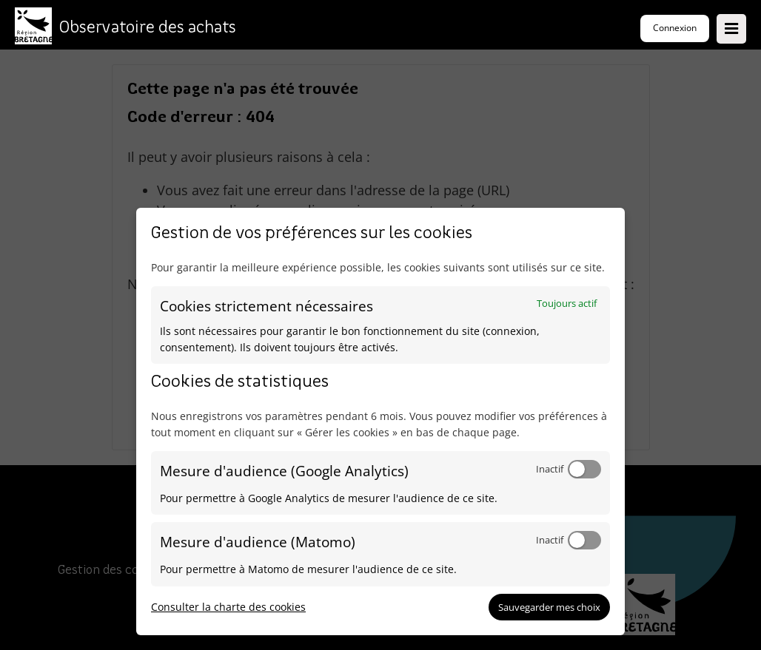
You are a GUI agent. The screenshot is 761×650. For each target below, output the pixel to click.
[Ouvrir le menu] (731, 29)
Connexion (675, 27)
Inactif (549, 468)
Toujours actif (567, 303)
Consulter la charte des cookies (228, 607)
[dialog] (380, 421)
